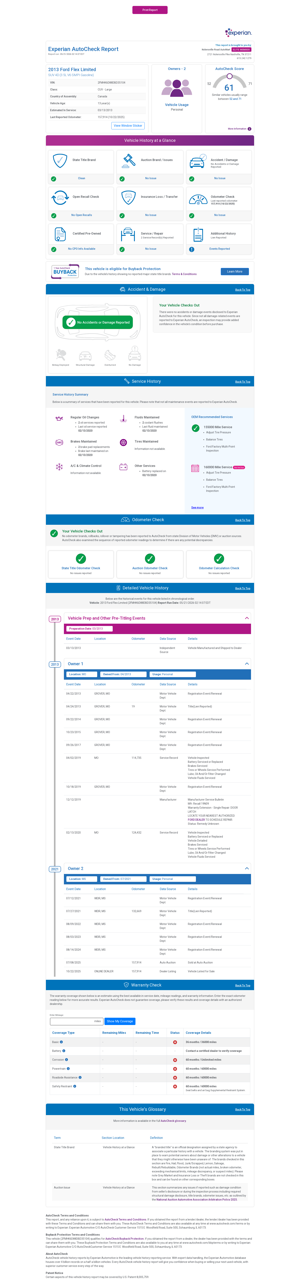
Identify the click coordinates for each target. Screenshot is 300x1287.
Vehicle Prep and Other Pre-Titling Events (106, 618)
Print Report (150, 9)
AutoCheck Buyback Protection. (124, 1238)
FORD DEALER (196, 819)
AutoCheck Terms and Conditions (125, 1219)
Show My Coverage (120, 1021)
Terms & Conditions (184, 274)
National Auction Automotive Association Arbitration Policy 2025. (197, 1199)
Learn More (234, 271)
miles (97, 1021)
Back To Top (242, 289)
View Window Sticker (128, 125)
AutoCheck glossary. (174, 1120)
